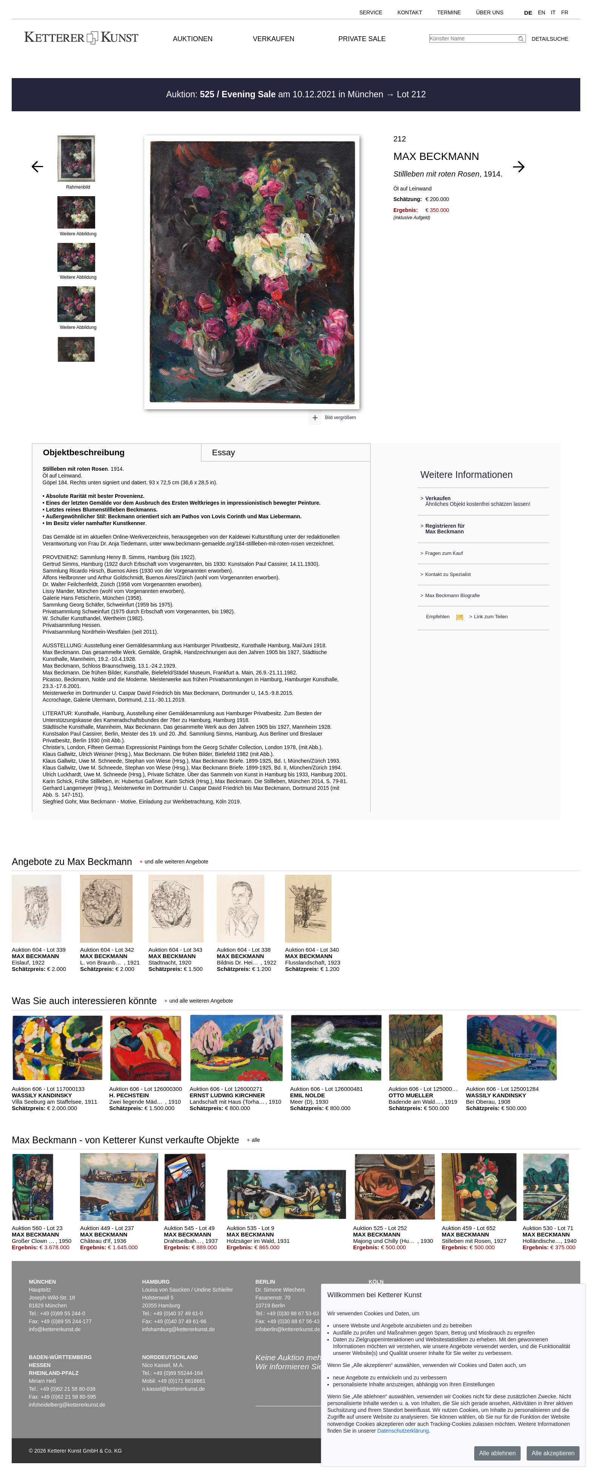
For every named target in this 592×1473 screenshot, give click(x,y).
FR (565, 12)
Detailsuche (550, 39)
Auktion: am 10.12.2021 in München (276, 94)
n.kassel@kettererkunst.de (173, 1389)
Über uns (489, 12)
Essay (223, 452)
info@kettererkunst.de (55, 1329)
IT (553, 12)
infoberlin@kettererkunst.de (288, 1329)
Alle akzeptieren (553, 1453)
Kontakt (410, 12)
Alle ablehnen (497, 1453)
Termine (449, 12)
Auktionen (193, 39)
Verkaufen (273, 39)
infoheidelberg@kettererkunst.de (67, 1405)
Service (370, 12)
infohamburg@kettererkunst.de (178, 1329)
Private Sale (361, 39)
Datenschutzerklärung (403, 1431)
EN (541, 12)
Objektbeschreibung (84, 452)
